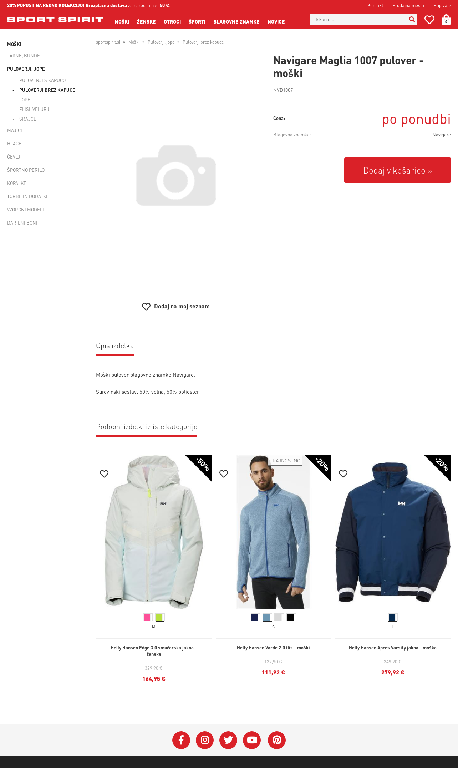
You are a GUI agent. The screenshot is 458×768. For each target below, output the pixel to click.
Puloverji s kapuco (42, 80)
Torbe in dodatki (27, 196)
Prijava (442, 5)
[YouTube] (252, 740)
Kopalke (16, 183)
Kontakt (375, 5)
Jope (24, 99)
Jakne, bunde (23, 55)
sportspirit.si (108, 42)
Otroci (172, 21)
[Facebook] (181, 740)
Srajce (27, 119)
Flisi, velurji (35, 109)
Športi (197, 21)
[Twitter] (228, 740)
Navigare (441, 134)
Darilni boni (22, 223)
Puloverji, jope (26, 69)
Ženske (146, 21)
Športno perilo (26, 170)
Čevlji (14, 157)
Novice (276, 21)
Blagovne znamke (236, 21)
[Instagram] (205, 740)
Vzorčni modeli (25, 209)
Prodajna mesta (408, 5)
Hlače (14, 143)
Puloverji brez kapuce (47, 90)
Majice (15, 130)
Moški (121, 21)
